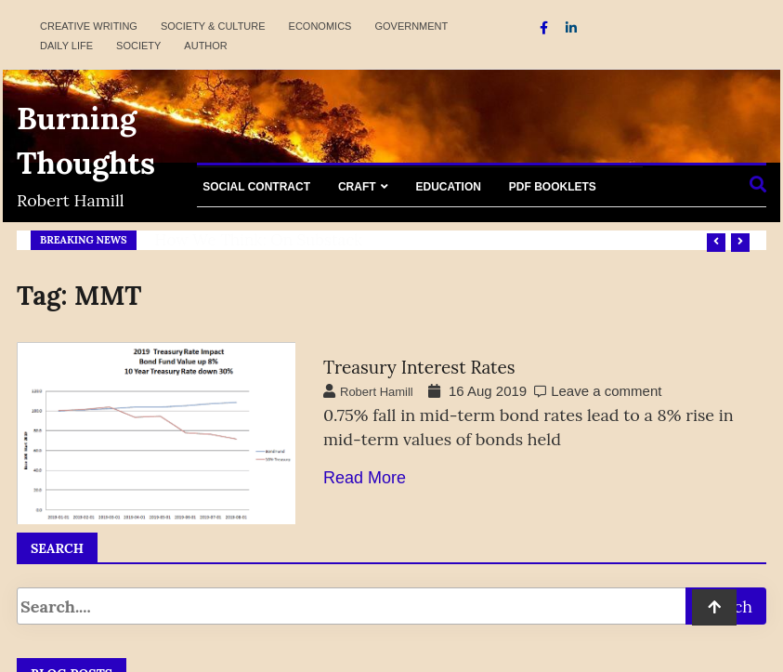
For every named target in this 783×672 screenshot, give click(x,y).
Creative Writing (88, 26)
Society (138, 45)
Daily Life (66, 45)
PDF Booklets (552, 186)
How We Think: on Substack (259, 240)
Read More (364, 477)
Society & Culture (213, 26)
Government (411, 26)
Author (205, 45)
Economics (320, 26)
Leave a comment (606, 391)
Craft (357, 186)
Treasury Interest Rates (419, 367)
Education (447, 186)
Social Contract (256, 186)
